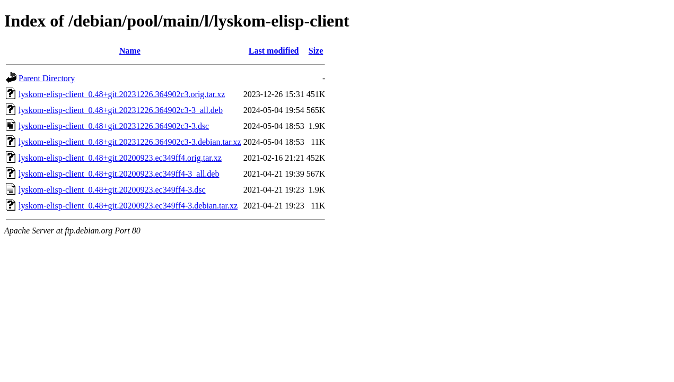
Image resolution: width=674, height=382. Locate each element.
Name (130, 50)
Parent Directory (47, 78)
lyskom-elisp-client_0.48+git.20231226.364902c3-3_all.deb (121, 110)
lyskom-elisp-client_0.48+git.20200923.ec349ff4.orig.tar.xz (120, 157)
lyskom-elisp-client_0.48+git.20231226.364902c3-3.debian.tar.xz (130, 141)
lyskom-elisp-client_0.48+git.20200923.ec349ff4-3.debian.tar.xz (128, 205)
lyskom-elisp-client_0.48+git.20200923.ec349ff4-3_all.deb (119, 173)
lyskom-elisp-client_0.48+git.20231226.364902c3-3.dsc (114, 126)
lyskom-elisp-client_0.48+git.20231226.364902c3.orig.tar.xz (122, 94)
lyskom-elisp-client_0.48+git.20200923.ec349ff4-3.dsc (112, 189)
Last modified (274, 50)
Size (316, 50)
